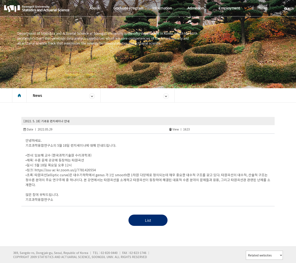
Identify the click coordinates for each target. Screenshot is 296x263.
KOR (289, 8)
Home (19, 95)
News (37, 95)
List (148, 220)
